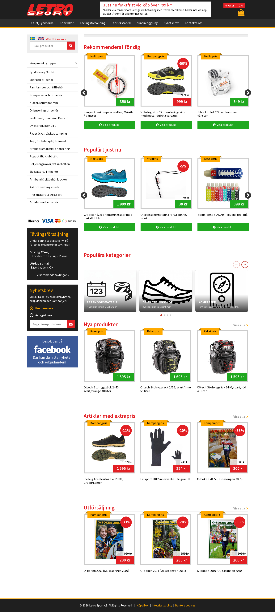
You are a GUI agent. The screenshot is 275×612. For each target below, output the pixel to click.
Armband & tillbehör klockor (48, 179)
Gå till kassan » (56, 39)
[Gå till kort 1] (161, 315)
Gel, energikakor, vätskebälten (50, 164)
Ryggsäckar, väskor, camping (48, 133)
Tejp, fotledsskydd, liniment (48, 141)
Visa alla (239, 325)
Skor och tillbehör (41, 80)
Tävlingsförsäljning (92, 23)
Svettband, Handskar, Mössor (49, 118)
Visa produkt (109, 125)
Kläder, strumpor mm (44, 103)
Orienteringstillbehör (44, 110)
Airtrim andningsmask (44, 187)
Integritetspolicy (162, 605)
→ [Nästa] (245, 264)
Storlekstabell (121, 23)
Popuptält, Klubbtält (44, 156)
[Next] (248, 92)
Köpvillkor (67, 23)
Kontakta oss (193, 23)
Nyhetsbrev (171, 23)
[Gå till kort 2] (164, 315)
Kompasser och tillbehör (46, 95)
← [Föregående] (236, 264)
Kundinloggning (147, 23)
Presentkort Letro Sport (46, 195)
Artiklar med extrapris (44, 202)
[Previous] (84, 92)
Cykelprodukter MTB (43, 126)
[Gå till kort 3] (167, 315)
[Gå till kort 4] (170, 315)
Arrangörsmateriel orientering (50, 149)
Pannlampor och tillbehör (47, 87)
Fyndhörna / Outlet (42, 72)
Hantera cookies (185, 605)
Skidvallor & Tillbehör (44, 171)
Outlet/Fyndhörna (41, 23)
